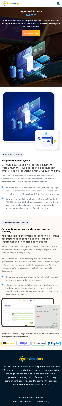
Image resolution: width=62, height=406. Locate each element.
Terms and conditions (22, 401)
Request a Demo (31, 33)
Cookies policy (42, 401)
